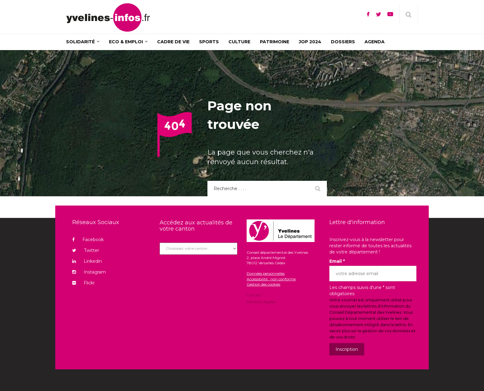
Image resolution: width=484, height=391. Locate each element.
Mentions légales (261, 302)
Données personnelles (266, 273)
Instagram (89, 272)
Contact (254, 295)
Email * (337, 261)
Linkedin (87, 261)
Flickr (83, 283)
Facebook (88, 239)
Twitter (85, 250)
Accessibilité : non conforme (271, 279)
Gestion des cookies (263, 284)
